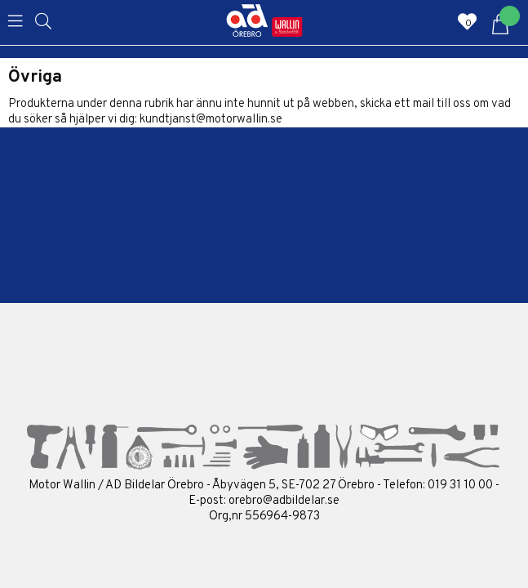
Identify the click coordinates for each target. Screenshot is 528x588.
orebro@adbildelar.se (284, 501)
